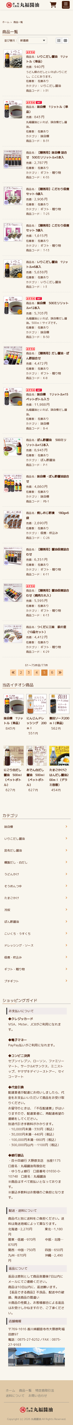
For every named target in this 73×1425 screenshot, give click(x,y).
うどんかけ (11, 874)
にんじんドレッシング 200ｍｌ (36, 723)
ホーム (5, 22)
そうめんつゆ (13, 886)
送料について (15, 1396)
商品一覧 (25, 1390)
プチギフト (11, 981)
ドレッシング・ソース (18, 945)
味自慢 (44, 136)
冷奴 (7, 910)
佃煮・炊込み (49, 533)
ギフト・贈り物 (50, 173)
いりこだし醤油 (50, 86)
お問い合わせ (37, 1396)
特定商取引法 (44, 1390)
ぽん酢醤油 (47, 460)
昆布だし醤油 (13, 850)
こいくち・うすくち (17, 934)
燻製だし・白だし (16, 862)
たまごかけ (11, 898)
